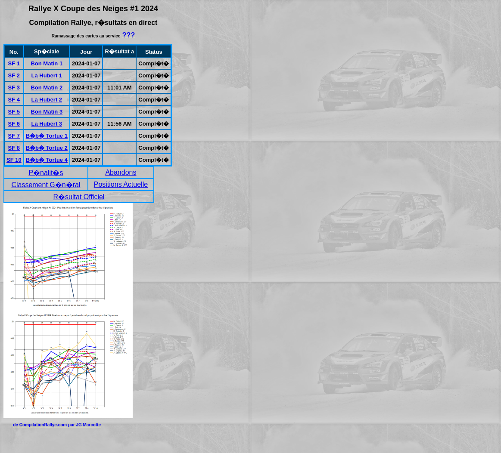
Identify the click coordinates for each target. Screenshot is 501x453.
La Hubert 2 (46, 99)
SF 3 (14, 87)
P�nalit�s (45, 172)
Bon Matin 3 (46, 111)
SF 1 (14, 63)
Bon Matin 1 (46, 63)
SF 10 (14, 160)
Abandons (120, 172)
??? (128, 35)
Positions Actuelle (121, 184)
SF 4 (14, 99)
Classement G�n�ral (45, 184)
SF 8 (14, 148)
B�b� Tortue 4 (47, 160)
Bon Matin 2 (46, 87)
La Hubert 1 (46, 75)
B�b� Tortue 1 (47, 136)
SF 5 (14, 111)
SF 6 (14, 123)
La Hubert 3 (46, 123)
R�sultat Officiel (79, 196)
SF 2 (14, 75)
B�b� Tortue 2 (47, 148)
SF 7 (14, 136)
